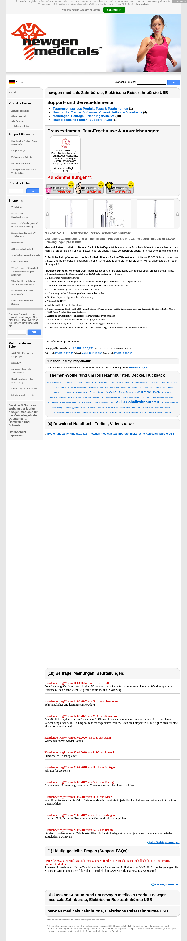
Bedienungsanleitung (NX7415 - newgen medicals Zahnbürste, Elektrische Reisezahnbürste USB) (111, 433)
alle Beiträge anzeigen (165, 842)
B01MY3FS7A (124, 348)
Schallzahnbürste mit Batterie (25, 255)
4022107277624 (108, 348)
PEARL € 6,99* (138, 367)
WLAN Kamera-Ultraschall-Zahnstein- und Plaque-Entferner (25, 271)
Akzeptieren (114, 9)
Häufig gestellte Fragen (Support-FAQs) (82, 120)
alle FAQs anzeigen (167, 884)
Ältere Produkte (19, 116)
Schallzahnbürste (19, 261)
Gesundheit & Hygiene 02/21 (65, 169)
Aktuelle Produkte (20, 111)
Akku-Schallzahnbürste (22, 249)
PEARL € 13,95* (123, 353)
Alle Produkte (18, 121)
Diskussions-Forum (20, 163)
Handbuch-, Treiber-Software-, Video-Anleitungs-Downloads (97, 112)
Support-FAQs (18, 150)
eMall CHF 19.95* (92, 353)
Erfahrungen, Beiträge (22, 157)
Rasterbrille (17, 242)
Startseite (120, 81)
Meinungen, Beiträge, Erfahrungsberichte (83, 116)
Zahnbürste (17, 207)
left (47, 214)
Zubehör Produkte (20, 126)
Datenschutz (142, 4)
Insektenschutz (22, 395)
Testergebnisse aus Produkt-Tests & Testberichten (90, 108)
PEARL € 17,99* (83, 348)
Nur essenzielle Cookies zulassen (80, 9)
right (177, 214)
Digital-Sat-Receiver (24, 388)
